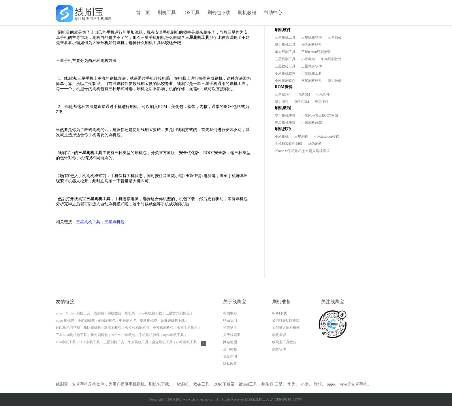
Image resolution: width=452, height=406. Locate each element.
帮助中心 (273, 12)
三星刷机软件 (311, 81)
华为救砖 (335, 81)
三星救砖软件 (311, 66)
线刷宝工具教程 (284, 342)
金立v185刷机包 (137, 328)
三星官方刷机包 (177, 313)
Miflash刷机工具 (77, 313)
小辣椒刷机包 (163, 328)
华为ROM (301, 102)
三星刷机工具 (88, 222)
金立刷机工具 (162, 342)
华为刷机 (315, 144)
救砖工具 (201, 384)
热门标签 (230, 349)
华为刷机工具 (285, 45)
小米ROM (302, 94)
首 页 (143, 12)
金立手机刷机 (187, 328)
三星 (278, 384)
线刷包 (99, 313)
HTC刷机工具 (89, 342)
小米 (305, 384)
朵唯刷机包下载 (173, 320)
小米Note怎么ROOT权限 (319, 115)
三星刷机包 (114, 222)
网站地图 (230, 342)
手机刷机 (137, 384)
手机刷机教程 (149, 335)
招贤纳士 (230, 328)
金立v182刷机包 (123, 335)
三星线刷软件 (311, 37)
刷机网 (130, 313)
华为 (291, 384)
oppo (331, 384)
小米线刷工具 (311, 73)
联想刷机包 (113, 328)
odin (59, 313)
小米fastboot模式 (326, 136)
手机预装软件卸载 (288, 144)
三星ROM (282, 94)
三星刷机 (301, 136)
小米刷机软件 (285, 73)
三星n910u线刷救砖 (316, 52)
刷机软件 (279, 349)
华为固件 (282, 102)
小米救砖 (308, 59)
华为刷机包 (99, 335)
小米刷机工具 (186, 342)
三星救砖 (335, 37)
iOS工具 (191, 12)
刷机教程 (247, 12)
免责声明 (230, 356)
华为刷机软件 (311, 45)
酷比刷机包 (92, 328)
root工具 (250, 384)
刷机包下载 (218, 12)
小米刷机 (282, 136)
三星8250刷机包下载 (71, 335)
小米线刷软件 (285, 81)
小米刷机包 (86, 320)
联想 (318, 384)
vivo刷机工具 (66, 342)
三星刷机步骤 (285, 123)
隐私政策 (230, 364)
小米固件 (323, 94)
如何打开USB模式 (286, 320)
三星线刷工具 (285, 59)
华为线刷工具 (285, 52)
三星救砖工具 (285, 66)
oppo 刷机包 (65, 320)
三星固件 (322, 102)
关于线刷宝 (231, 335)
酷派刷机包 (107, 320)
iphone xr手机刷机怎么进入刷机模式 (302, 151)
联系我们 (230, 320)
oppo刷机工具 (173, 335)
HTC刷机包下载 (68, 328)
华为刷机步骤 (285, 115)
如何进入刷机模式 (286, 328)
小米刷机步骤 (311, 123)
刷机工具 (166, 12)
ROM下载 (279, 313)
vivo (343, 384)
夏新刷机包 (148, 320)
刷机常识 (279, 335)
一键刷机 (181, 384)
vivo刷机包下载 (150, 313)
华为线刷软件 (331, 59)
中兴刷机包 (127, 320)
